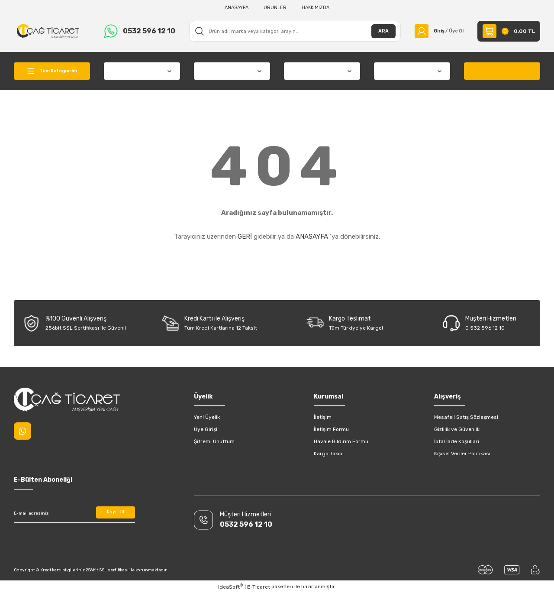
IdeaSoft (230, 586)
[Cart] (509, 31)
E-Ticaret (258, 587)
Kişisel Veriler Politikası (462, 453)
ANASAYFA (312, 236)
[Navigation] (52, 71)
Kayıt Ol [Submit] (115, 513)
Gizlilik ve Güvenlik (457, 429)
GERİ (245, 236)
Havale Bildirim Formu (341, 441)
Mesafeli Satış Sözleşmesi (466, 417)
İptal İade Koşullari (456, 441)
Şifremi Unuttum (214, 441)
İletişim (323, 417)
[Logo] (48, 31)
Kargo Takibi (329, 453)
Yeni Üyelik (207, 417)
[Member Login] (436, 31)
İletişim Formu (331, 429)
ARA (378, 31)
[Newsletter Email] (74, 513)
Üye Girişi (205, 429)
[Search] (292, 31)
